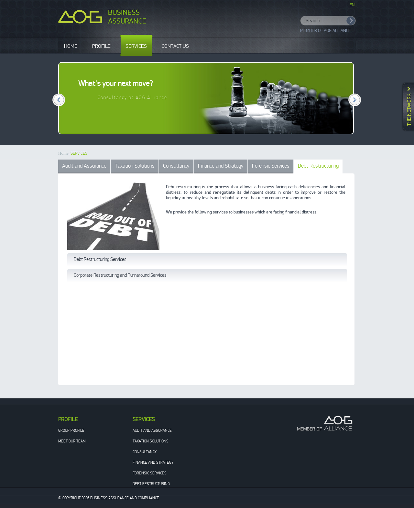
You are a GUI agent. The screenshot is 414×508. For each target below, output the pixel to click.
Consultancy (176, 165)
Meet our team (72, 441)
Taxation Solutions (135, 165)
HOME (70, 46)
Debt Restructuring (318, 165)
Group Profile (71, 430)
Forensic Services (270, 165)
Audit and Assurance (84, 165)
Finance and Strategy (221, 165)
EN (352, 4)
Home (63, 153)
